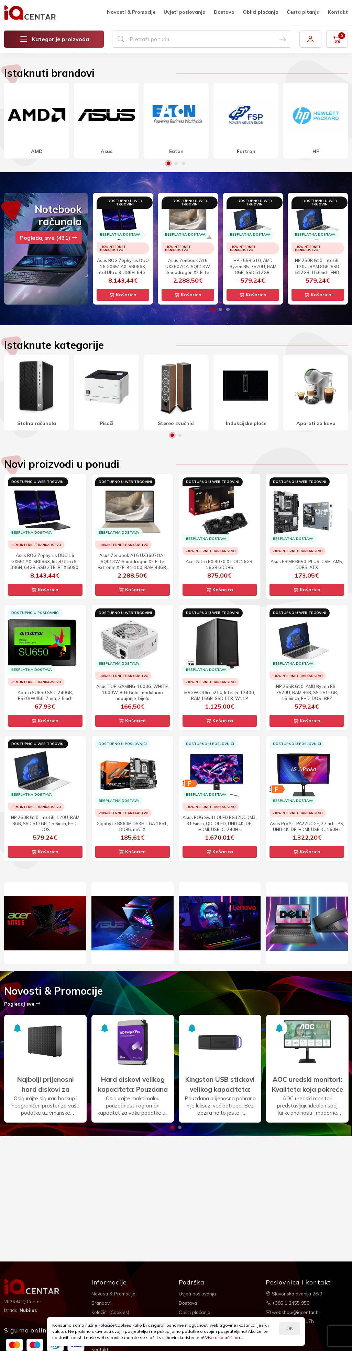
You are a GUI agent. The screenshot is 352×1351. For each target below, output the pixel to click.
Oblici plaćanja (260, 12)
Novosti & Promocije (131, 12)
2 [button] (176, 254)
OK (289, 1328)
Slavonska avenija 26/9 (295, 1293)
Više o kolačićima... (224, 1337)
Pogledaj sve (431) (48, 328)
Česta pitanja (303, 12)
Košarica (123, 386)
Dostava (224, 12)
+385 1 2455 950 (287, 1302)
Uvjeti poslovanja (185, 12)
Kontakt (338, 12)
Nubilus (29, 1310)
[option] (176, 98)
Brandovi (101, 1302)
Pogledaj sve (22, 1095)
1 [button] (168, 254)
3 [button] (184, 254)
